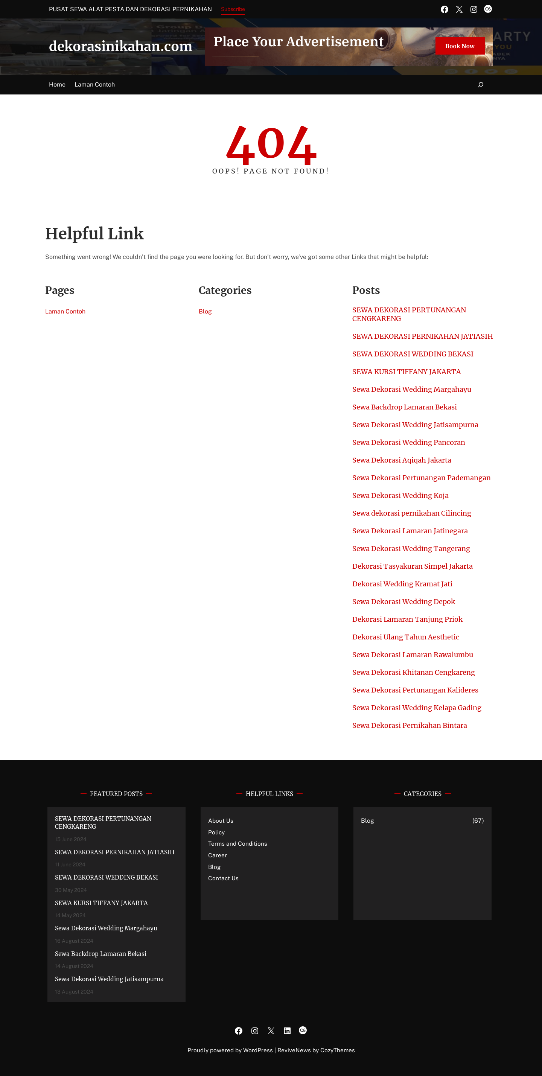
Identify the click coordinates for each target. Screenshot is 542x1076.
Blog (205, 311)
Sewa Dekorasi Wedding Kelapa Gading (416, 707)
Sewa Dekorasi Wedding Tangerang (411, 548)
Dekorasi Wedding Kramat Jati (402, 584)
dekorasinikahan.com (120, 46)
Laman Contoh (95, 84)
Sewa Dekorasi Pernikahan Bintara (409, 725)
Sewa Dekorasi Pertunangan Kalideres (415, 690)
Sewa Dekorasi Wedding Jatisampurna (415, 424)
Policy (216, 832)
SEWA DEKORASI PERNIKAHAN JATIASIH (422, 336)
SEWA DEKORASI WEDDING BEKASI (412, 354)
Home (57, 84)
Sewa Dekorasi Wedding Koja (400, 495)
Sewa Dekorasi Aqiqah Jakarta (401, 460)
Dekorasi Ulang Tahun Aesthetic (405, 637)
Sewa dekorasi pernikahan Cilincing (411, 513)
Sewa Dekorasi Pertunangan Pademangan (421, 477)
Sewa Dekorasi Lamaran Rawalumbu (412, 654)
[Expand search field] (476, 85)
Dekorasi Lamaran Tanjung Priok (407, 619)
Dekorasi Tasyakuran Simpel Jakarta (412, 566)
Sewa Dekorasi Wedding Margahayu (411, 389)
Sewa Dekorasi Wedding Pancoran (408, 442)
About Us (220, 820)
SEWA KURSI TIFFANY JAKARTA (406, 371)
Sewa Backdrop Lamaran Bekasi (404, 407)
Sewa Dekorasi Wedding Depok (403, 601)
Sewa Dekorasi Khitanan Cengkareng (413, 672)
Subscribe (233, 9)
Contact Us (223, 878)
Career (217, 855)
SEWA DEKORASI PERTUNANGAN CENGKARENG (409, 314)
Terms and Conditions (237, 843)
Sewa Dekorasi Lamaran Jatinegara (410, 531)
